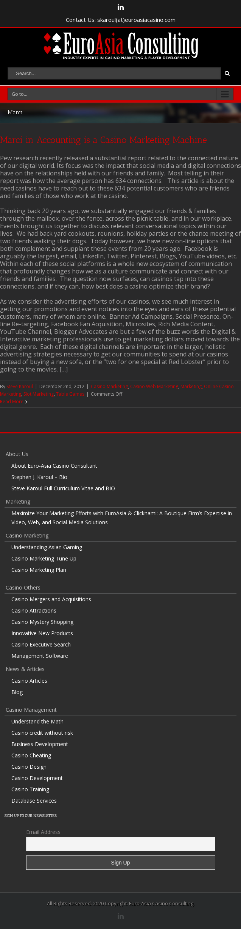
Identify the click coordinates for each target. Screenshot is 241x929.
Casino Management (31, 709)
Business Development (39, 744)
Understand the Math (37, 721)
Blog (17, 692)
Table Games (70, 394)
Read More (11, 401)
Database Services (34, 800)
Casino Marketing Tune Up (43, 558)
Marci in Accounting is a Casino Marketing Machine (103, 139)
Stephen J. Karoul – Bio (39, 477)
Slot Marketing (38, 394)
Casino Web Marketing (154, 386)
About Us (17, 454)
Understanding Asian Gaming (46, 547)
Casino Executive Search (41, 644)
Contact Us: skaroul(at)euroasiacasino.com (121, 19)
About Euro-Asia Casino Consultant (54, 465)
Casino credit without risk (42, 732)
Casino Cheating (31, 755)
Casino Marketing (109, 386)
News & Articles (25, 669)
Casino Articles (29, 680)
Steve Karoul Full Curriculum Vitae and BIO (63, 488)
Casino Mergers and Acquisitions (51, 599)
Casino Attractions (33, 610)
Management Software (39, 655)
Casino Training (30, 789)
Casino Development (37, 778)
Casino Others (23, 587)
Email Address (43, 831)
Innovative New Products (42, 633)
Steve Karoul (19, 386)
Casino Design (29, 766)
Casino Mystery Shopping (42, 621)
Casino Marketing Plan (38, 569)
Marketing (191, 386)
